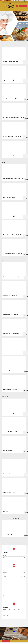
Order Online (23, 5)
